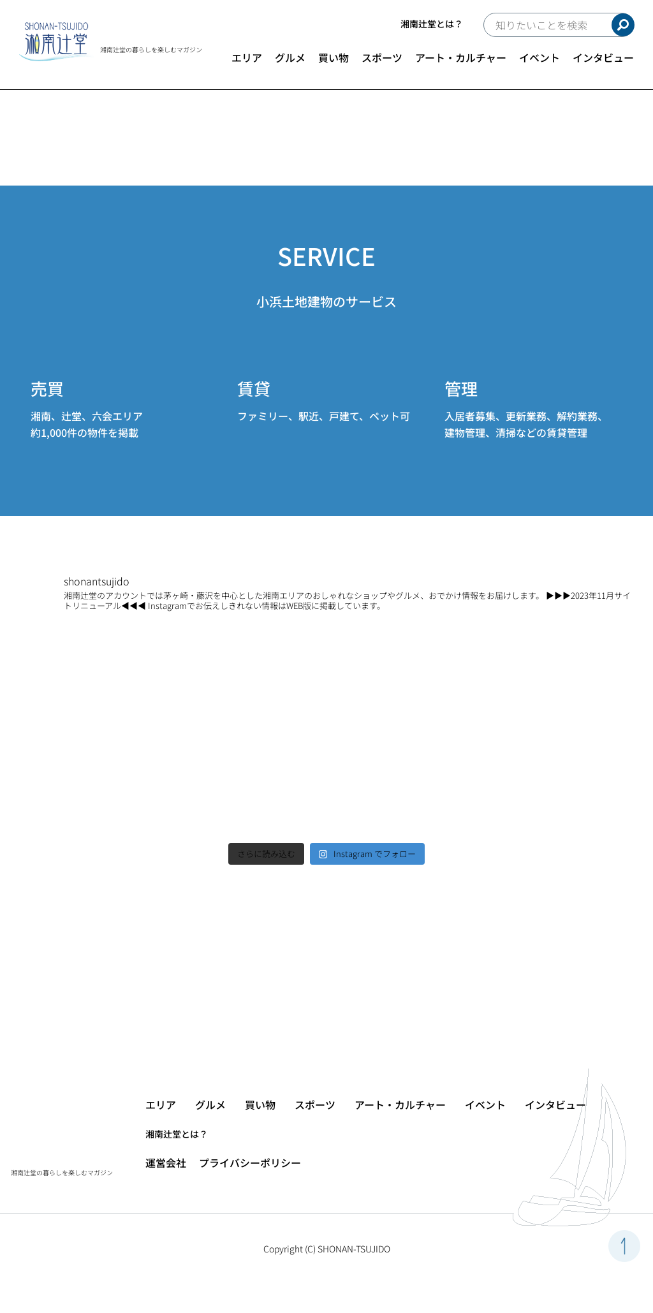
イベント (539, 57)
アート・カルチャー (460, 57)
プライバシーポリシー (250, 1162)
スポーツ (382, 57)
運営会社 (165, 1162)
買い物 (333, 57)
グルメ (290, 57)
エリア (246, 57)
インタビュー (603, 57)
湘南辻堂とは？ (431, 23)
